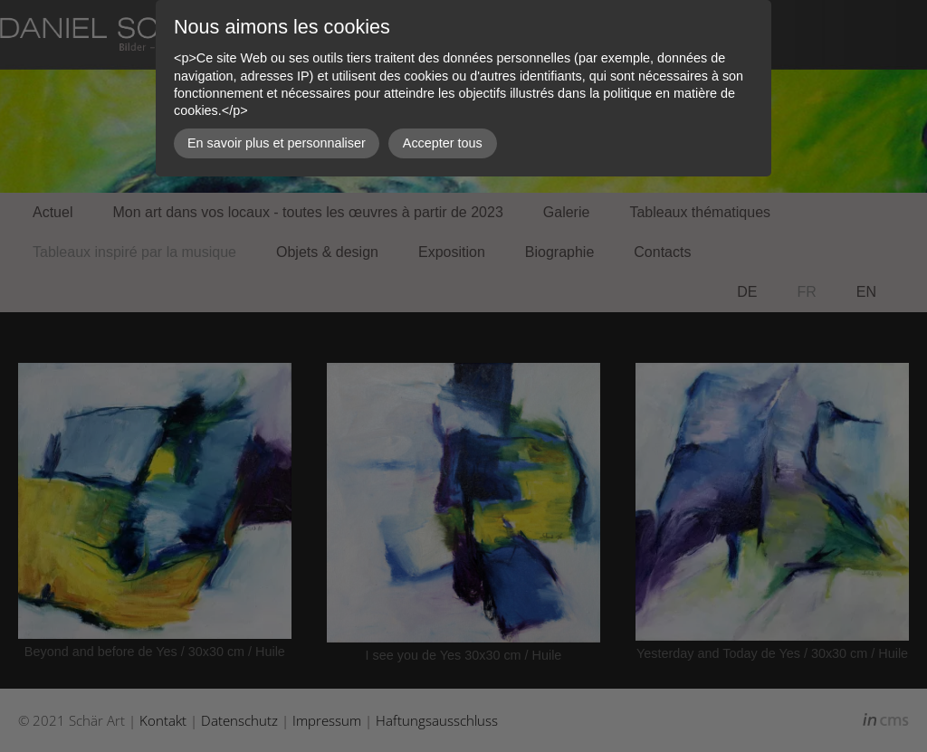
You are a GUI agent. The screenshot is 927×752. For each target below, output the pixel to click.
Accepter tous (443, 143)
